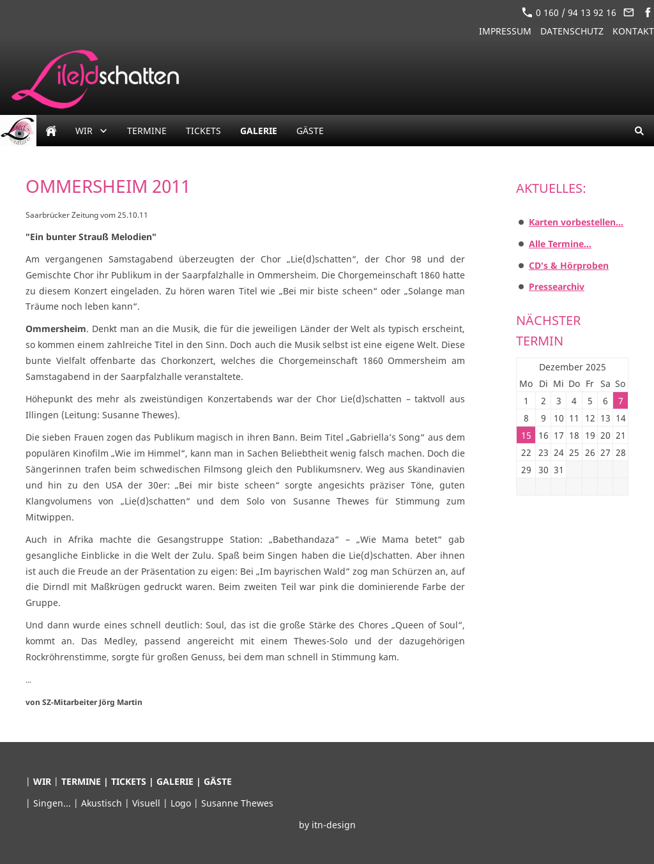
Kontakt (633, 31)
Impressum (505, 31)
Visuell (147, 803)
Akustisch (103, 803)
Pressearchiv (556, 286)
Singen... (53, 803)
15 (526, 435)
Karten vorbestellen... (576, 222)
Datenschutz (572, 31)
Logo (182, 803)
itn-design (334, 825)
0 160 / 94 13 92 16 (569, 12)
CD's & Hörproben (569, 265)
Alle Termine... (560, 244)
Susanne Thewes (237, 803)
